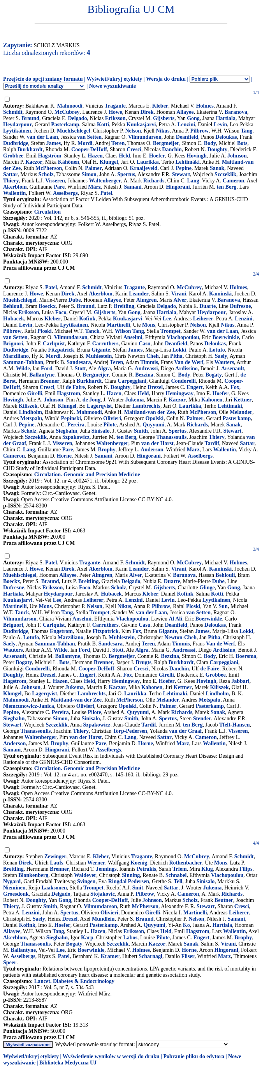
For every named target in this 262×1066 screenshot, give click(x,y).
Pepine (183, 168)
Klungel (109, 162)
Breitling (124, 306)
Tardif (211, 443)
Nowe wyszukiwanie (112, 86)
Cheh (152, 356)
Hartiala (226, 118)
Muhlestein (99, 356)
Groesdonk (16, 894)
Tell (178, 881)
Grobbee (13, 156)
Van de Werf (189, 362)
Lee (167, 319)
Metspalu (31, 418)
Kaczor (33, 162)
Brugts (143, 662)
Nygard (12, 881)
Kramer (110, 956)
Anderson (152, 450)
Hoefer (157, 156)
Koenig (138, 863)
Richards (153, 181)
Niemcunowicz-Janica (28, 706)
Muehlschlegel (73, 131)
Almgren (146, 300)
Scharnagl (150, 956)
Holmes (205, 106)
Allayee (184, 112)
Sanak (217, 168)
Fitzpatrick (61, 350)
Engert (194, 387)
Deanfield (187, 137)
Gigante (100, 350)
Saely (221, 356)
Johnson (237, 156)
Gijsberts (163, 118)
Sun (223, 606)
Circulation (47, 212)
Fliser (188, 956)
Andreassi (146, 368)
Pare (59, 187)
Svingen (86, 881)
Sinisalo (100, 431)
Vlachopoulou (183, 337)
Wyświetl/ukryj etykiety (114, 79)
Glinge (207, 587)
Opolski (155, 418)
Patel (106, 193)
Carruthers (105, 343)
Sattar (10, 174)
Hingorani (178, 187)
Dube (75, 300)
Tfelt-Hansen (234, 725)
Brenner (50, 381)
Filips (245, 869)
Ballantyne (42, 375)
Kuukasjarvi (141, 124)
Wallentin (14, 193)
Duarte (207, 306)
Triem (179, 869)
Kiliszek (28, 406)
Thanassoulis (171, 437)
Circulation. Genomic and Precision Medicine (87, 474)
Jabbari (240, 681)
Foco (61, 312)
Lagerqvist (99, 406)
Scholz (46, 174)
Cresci (134, 149)
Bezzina (144, 375)
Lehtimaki (230, 406)
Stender (202, 718)
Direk (146, 112)
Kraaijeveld (144, 168)
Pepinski (71, 418)
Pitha (176, 356)
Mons (148, 325)
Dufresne (240, 306)
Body (210, 143)
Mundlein (103, 919)
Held (124, 156)
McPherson (48, 168)
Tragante (115, 106)
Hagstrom (68, 393)
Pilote (110, 425)
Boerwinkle (225, 337)
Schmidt (13, 112)
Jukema (134, 400)
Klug (207, 869)
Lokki (179, 350)
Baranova (236, 112)
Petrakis (146, 869)
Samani (132, 187)
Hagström (50, 156)
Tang (246, 131)
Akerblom (15, 187)
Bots (242, 143)
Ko (186, 925)
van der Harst (157, 443)
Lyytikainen (74, 325)
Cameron (233, 181)
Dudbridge (15, 143)
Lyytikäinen (17, 131)
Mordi (84, 143)
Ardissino (186, 368)
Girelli (34, 393)
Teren (118, 143)
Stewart (181, 174)
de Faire (75, 387)
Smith (141, 431)
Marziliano (16, 356)
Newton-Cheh (181, 637)
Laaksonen (54, 888)
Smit (137, 888)
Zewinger (55, 856)
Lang (193, 181)
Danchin (172, 149)
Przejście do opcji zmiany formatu (43, 79)
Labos (130, 937)
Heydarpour (17, 124)
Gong (193, 118)
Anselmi (132, 337)
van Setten (89, 137)
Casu (144, 343)
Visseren (55, 181)
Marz (193, 450)
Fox (234, 387)
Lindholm (30, 412)
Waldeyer (85, 875)
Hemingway (180, 393)
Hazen (95, 156)
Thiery (11, 181)
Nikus (162, 131)
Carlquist (54, 343)
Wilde (23, 368)
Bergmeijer (166, 143)
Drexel (155, 387)
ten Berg (226, 187)
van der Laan (42, 137)
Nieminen (14, 888)
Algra (104, 368)
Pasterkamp (65, 124)
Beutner (224, 900)
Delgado (77, 118)
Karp (87, 937)
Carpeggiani (132, 381)
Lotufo (217, 350)
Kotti (103, 124)
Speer (9, 962)
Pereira (75, 425)
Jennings (106, 869)
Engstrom (61, 631)
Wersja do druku (166, 79)
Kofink (87, 319)
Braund (30, 118)
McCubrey (67, 112)
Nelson (133, 131)
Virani (178, 294)
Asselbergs (65, 193)
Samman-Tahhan (23, 362)
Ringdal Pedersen (128, 881)
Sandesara (79, 362)
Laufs (56, 863)
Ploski (44, 331)
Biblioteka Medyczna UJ (68, 1063)
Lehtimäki (188, 162)
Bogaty (214, 375)
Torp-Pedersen (130, 731)
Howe (115, 112)
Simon (89, 174)
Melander (241, 412)
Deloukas (226, 137)
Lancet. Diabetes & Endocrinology (74, 981)
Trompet (170, 331)
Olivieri (112, 418)
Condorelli (183, 381)
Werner (96, 863)
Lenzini (186, 124)
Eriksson (115, 118)
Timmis (149, 362)
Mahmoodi (69, 106)
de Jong (91, 400)
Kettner (243, 400)
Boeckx (47, 306)
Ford (47, 368)
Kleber (160, 106)
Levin (220, 124)
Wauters (224, 362)
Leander (139, 294)
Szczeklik (225, 174)
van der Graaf (185, 731)
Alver (180, 300)
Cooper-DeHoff (89, 149)
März (94, 187)
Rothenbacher (185, 863)
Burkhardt (30, 149)
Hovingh (196, 156)
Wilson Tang (129, 331)
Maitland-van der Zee (149, 412)
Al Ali (175, 619)
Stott (80, 368)
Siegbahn (66, 431)
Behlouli (13, 306)
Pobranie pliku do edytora (193, 1056)
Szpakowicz (76, 437)
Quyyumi (153, 425)
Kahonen (211, 400)
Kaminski (220, 294)
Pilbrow (199, 131)
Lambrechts (146, 406)
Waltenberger (105, 181)
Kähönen (68, 162)
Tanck (92, 331)
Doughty (217, 149)
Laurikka (148, 162)
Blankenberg (33, 875)
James (53, 143)
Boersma (246, 656)
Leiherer (203, 319)
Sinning (131, 875)
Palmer (93, 168)
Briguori (13, 343)
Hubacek (13, 319)
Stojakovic (102, 894)
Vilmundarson (145, 137)
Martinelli (118, 325)
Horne (64, 456)
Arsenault (232, 368)
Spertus (126, 174)
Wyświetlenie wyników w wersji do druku (111, 1056)
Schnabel (175, 875)
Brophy (107, 450)
